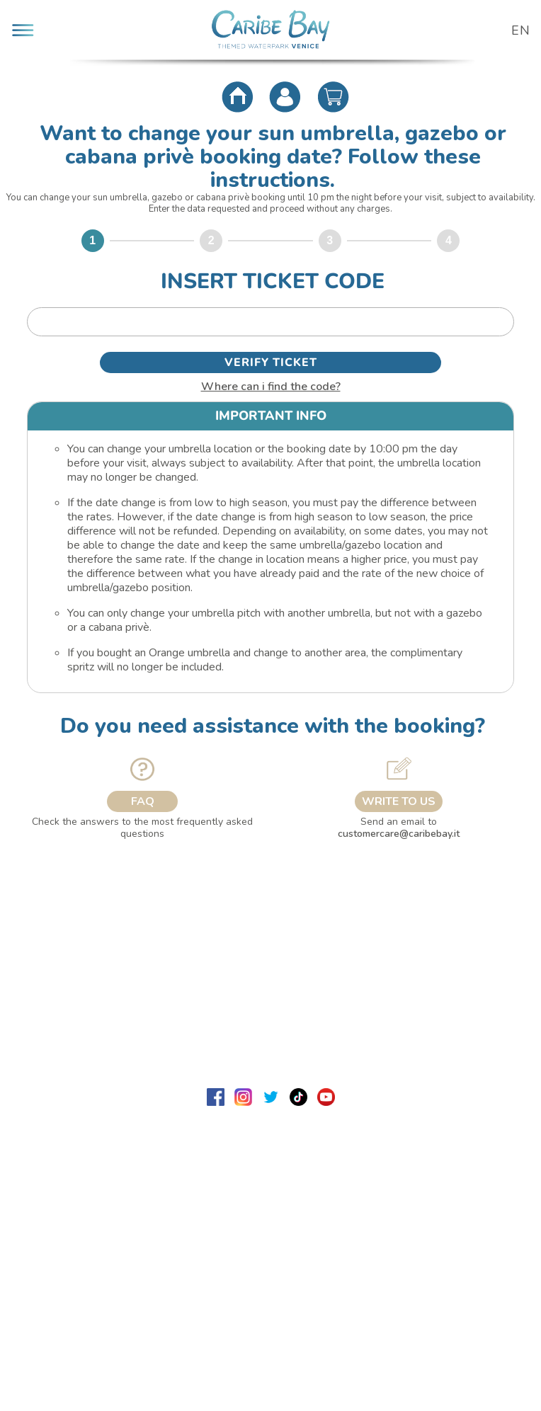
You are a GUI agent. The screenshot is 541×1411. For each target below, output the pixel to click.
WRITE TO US (398, 801)
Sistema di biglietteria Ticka (271, 1312)
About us (270, 890)
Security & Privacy (270, 1023)
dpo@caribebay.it (325, 1270)
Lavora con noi (53, 934)
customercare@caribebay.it (399, 833)
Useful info (270, 979)
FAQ (142, 801)
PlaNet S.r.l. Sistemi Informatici (303, 1326)
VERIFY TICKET (270, 362)
